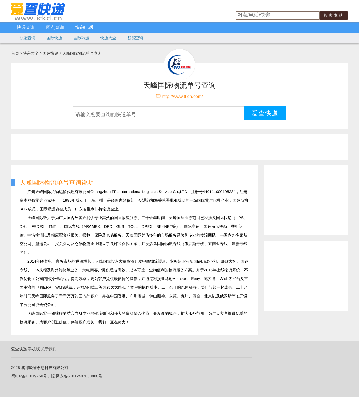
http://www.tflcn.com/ (182, 96)
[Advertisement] (147, 147)
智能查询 (135, 38)
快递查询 (26, 27)
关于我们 (49, 349)
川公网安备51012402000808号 (75, 376)
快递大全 (108, 38)
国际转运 (81, 38)
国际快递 (54, 38)
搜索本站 (334, 15)
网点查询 (55, 27)
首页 (15, 53)
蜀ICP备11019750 (27, 376)
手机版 (34, 349)
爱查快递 (19, 349)
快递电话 (84, 27)
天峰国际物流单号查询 (82, 53)
